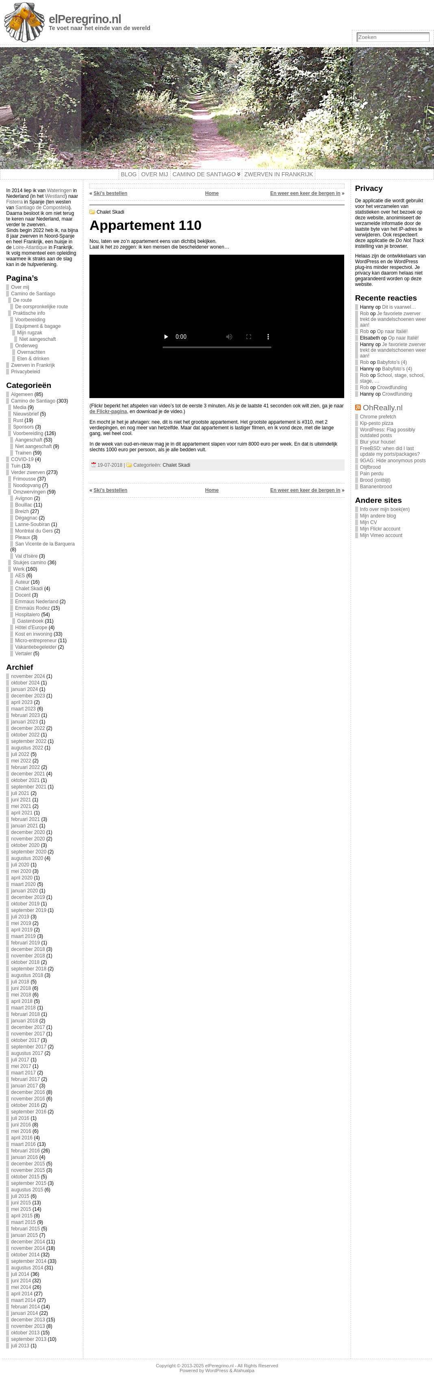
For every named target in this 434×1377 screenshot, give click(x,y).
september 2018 (28, 969)
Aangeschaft (28, 440)
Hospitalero (27, 614)
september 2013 (28, 1339)
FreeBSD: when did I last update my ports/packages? (390, 451)
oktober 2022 (25, 735)
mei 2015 (21, 1209)
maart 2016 (23, 1144)
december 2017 (28, 1027)
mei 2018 (21, 995)
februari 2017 (25, 1079)
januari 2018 (24, 1021)
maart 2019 (23, 936)
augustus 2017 (27, 1053)
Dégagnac (26, 518)
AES (20, 575)
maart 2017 (23, 1073)
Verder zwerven (28, 472)
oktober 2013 (25, 1333)
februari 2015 (25, 1229)
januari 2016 (24, 1157)
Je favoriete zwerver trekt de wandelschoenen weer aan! (393, 319)
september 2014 (28, 1261)
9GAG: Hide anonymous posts (393, 460)
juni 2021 (21, 800)
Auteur (22, 582)
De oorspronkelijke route (41, 307)
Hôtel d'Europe (31, 627)
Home (212, 193)
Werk (18, 569)
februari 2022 (25, 767)
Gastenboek (30, 621)
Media (19, 407)
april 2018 (22, 1001)
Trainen (23, 453)
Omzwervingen (29, 492)
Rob (364, 313)
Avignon (24, 498)
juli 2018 (20, 982)
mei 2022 (21, 761)
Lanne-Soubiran (32, 524)
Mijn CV (368, 522)
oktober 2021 (25, 780)
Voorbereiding (30, 320)
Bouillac (23, 505)
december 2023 (28, 696)
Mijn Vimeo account (381, 535)
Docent (22, 595)
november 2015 (28, 1170)
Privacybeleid (25, 372)
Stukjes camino (29, 562)
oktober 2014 (25, 1255)
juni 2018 (21, 988)
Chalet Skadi (29, 588)
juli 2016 (20, 1118)
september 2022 (28, 741)
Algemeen (22, 394)
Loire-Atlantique (30, 247)
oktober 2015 (25, 1177)
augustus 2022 (27, 748)
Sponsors (23, 427)
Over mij (20, 287)
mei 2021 (21, 806)
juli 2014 (20, 1274)
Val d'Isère (26, 556)
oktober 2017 (25, 1040)
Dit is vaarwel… (399, 307)
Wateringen (59, 190)
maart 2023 (23, 709)
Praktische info (29, 313)
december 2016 (28, 1092)
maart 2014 (23, 1300)
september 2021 (28, 787)
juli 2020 (20, 865)
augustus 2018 (27, 975)
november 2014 (28, 1248)
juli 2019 (20, 917)
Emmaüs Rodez (32, 608)
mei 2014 (21, 1287)
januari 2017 (24, 1086)
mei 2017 (21, 1066)
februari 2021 (25, 819)
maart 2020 (23, 884)
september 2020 (28, 852)
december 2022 (28, 728)
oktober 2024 (25, 683)
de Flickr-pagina (108, 411)
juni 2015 (21, 1203)
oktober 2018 (25, 962)
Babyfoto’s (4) (392, 362)
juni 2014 (21, 1281)
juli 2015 (20, 1196)
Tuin (15, 466)
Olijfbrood (370, 467)
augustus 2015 (27, 1190)
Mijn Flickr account (380, 529)
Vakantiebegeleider (35, 647)
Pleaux (22, 537)
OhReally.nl (383, 407)
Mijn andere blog (378, 516)
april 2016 (22, 1138)
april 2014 (22, 1294)
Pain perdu (372, 473)
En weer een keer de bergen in (305, 193)
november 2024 (28, 676)
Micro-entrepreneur (35, 640)
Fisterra (14, 202)
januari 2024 (24, 689)
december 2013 (28, 1320)
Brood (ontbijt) (375, 480)
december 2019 (28, 897)
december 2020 (28, 832)
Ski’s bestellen (110, 193)
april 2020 (22, 878)
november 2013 (28, 1326)
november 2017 (28, 1034)
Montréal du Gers (34, 531)
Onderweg (26, 346)
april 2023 (22, 702)
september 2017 (28, 1047)
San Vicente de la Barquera (45, 544)
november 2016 (28, 1099)
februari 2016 (25, 1151)
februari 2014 (25, 1307)
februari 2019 (25, 943)
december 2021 (28, 774)
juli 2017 (20, 1060)
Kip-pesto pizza (376, 423)
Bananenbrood (376, 486)
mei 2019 (21, 923)
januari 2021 (24, 826)
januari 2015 (24, 1235)
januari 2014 (24, 1313)
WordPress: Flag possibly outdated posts (387, 432)
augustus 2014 (27, 1268)
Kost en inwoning (33, 634)
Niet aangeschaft (37, 339)
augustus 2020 (27, 858)
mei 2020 (21, 871)
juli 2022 (20, 754)
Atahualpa (244, 1370)
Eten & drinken (33, 359)
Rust (18, 420)
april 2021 (22, 813)
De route (22, 300)
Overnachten (31, 352)
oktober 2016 (25, 1105)
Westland (55, 196)
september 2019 (28, 910)
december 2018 (28, 949)
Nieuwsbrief (26, 414)
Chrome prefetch (378, 417)
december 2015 (28, 1164)
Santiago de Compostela (42, 207)
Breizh (22, 511)
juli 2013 (20, 1346)
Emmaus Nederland (36, 601)
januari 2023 (24, 722)
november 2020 (28, 839)
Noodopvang (27, 485)
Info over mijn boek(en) (385, 509)
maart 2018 (23, 1008)
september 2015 (28, 1183)
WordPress (216, 1370)
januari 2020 (24, 891)
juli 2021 (20, 793)
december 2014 (28, 1242)
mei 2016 (21, 1131)
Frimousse (24, 479)
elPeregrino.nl (85, 19)
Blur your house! (377, 442)
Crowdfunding (392, 387)
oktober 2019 (25, 904)
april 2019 (22, 930)
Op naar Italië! (392, 331)
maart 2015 (23, 1222)
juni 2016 (21, 1125)
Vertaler (23, 653)
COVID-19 (22, 459)
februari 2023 (25, 715)
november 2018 (28, 956)
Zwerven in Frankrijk (33, 365)
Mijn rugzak (29, 333)
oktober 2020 (25, 845)
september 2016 (28, 1112)
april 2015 (22, 1216)
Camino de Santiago (33, 294)
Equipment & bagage (38, 326)
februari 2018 (25, 1014)
